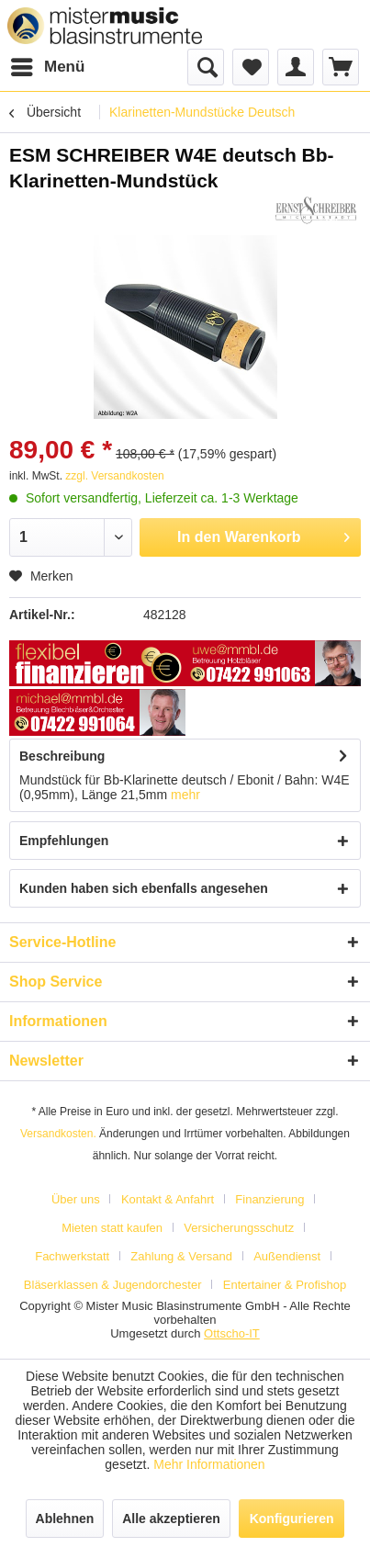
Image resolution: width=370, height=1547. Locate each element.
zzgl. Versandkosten (114, 475)
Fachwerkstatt (72, 1256)
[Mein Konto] (295, 67)
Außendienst (286, 1256)
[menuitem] (47, 67)
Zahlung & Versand (181, 1256)
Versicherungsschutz (239, 1228)
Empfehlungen (63, 840)
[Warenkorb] (340, 67)
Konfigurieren (292, 1518)
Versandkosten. (58, 1133)
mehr (185, 794)
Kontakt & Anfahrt (167, 1199)
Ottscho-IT (232, 1333)
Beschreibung (62, 756)
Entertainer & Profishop (284, 1285)
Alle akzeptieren (171, 1518)
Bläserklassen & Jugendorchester (113, 1285)
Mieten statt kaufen (112, 1228)
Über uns (75, 1199)
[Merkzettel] (250, 67)
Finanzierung (269, 1199)
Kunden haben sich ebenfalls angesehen (143, 888)
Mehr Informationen (208, 1464)
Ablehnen (65, 1518)
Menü (47, 63)
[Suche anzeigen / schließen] (205, 67)
